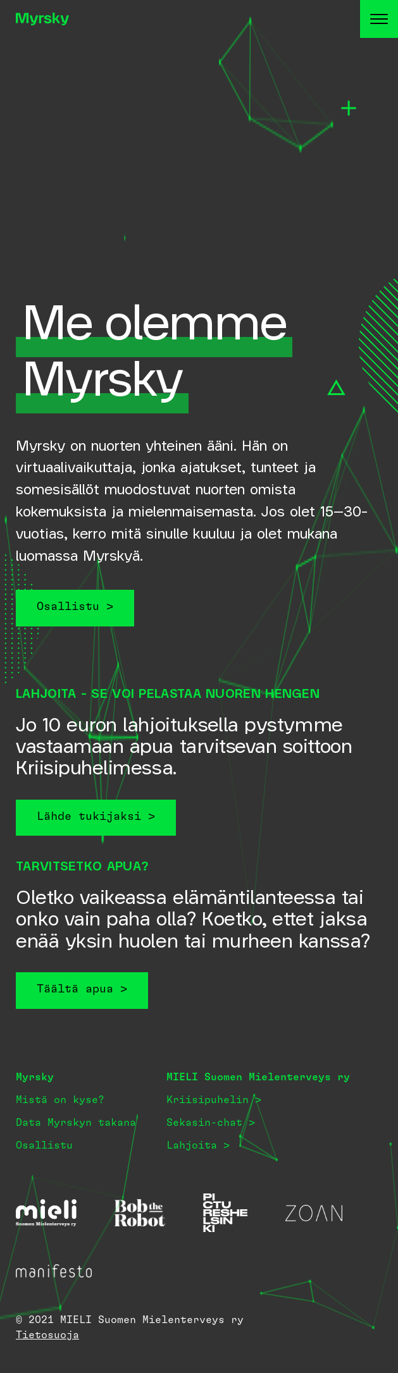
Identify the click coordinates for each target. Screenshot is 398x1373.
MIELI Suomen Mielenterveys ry (258, 1077)
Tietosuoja (47, 1335)
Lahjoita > (198, 1145)
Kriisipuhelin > (213, 1100)
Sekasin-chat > (210, 1123)
